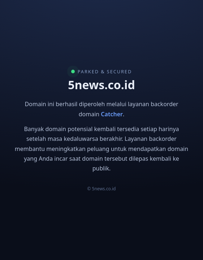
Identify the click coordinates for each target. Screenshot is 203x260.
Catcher (112, 114)
